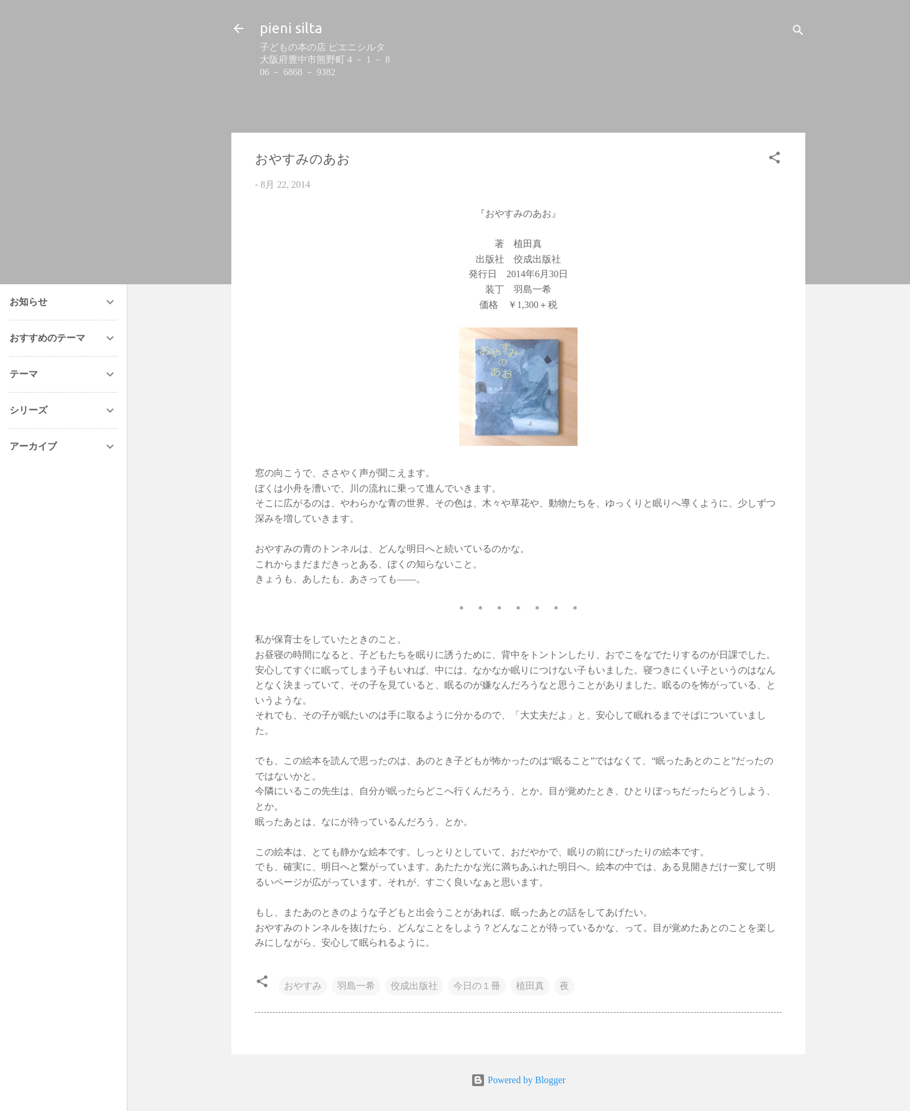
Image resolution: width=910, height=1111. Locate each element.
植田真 (530, 986)
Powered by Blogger (518, 1080)
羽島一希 (356, 986)
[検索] (798, 32)
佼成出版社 (414, 986)
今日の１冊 (477, 986)
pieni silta (291, 28)
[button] (774, 159)
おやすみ (303, 986)
